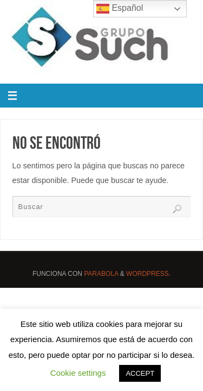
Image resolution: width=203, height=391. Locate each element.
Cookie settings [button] (78, 372)
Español (119, 8)
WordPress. (148, 274)
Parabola (101, 274)
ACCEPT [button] (140, 373)
